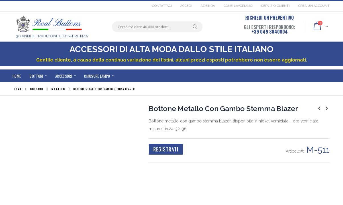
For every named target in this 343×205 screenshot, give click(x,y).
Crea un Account (314, 6)
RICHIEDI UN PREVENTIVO (269, 17)
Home (17, 89)
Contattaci (162, 6)
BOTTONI (36, 89)
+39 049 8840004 (270, 31)
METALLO (58, 89)
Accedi (186, 6)
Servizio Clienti (275, 6)
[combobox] (157, 26)
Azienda (208, 6)
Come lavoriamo (238, 6)
